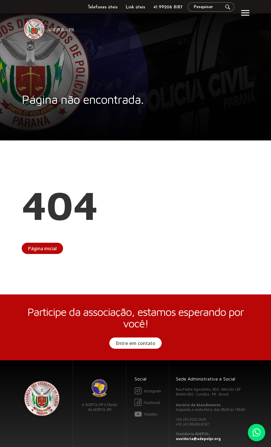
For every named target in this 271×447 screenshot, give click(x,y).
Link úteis (135, 7)
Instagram (152, 391)
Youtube (150, 414)
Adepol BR (99, 388)
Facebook (152, 402)
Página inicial (42, 248)
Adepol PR (51, 30)
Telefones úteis (103, 7)
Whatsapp (256, 432)
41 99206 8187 (167, 7)
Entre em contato (135, 343)
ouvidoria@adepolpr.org (198, 438)
